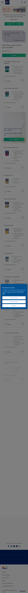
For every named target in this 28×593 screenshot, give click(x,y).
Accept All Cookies (14, 301)
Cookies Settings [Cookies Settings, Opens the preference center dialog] (14, 297)
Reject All (14, 305)
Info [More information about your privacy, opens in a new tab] (4, 293)
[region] (14, 296)
